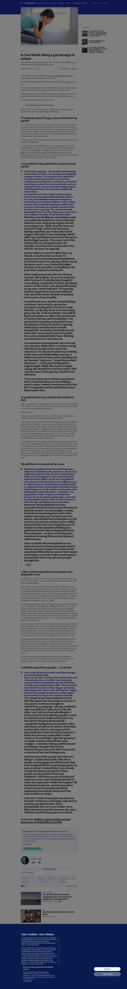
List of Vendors (27, 981)
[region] (63, 956)
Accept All (107, 969)
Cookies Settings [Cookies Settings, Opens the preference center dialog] (107, 974)
